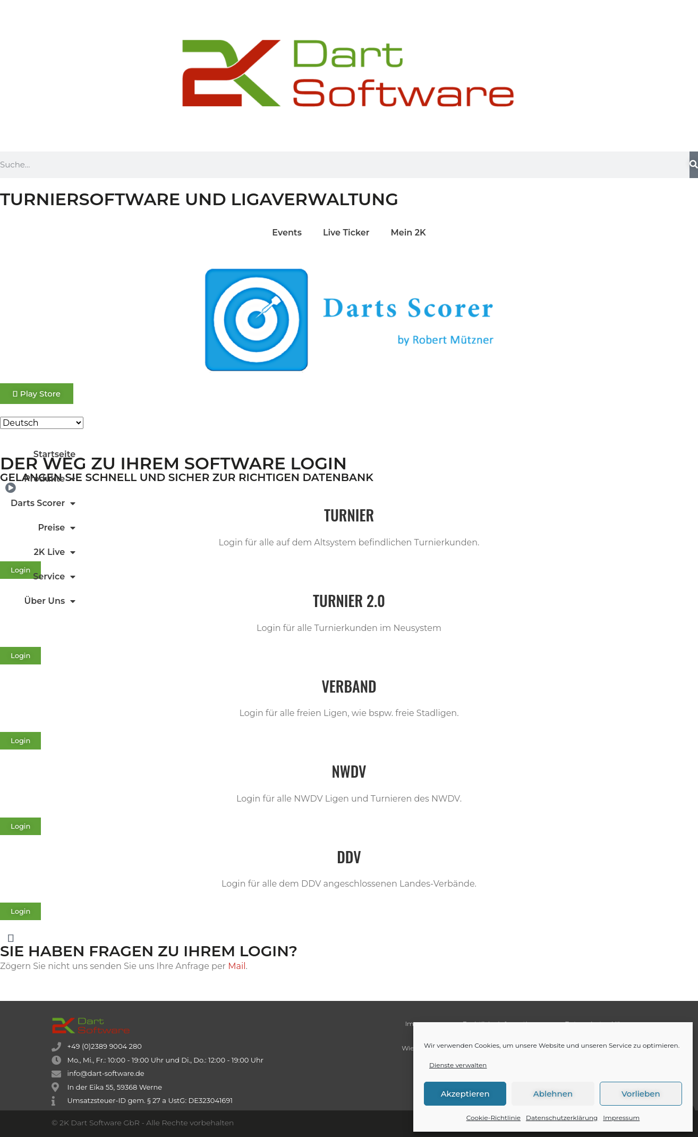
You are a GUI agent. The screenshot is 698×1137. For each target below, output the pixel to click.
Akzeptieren (465, 1094)
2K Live (55, 552)
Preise (56, 527)
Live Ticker (346, 233)
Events (287, 233)
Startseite (54, 454)
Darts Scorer (43, 503)
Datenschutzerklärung (562, 1118)
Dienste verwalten (458, 1065)
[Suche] (694, 164)
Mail (236, 966)
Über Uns (50, 601)
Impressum (621, 1118)
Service (54, 576)
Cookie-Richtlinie (493, 1118)
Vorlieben (641, 1094)
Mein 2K (407, 233)
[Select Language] (41, 423)
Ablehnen (553, 1094)
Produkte (49, 479)
